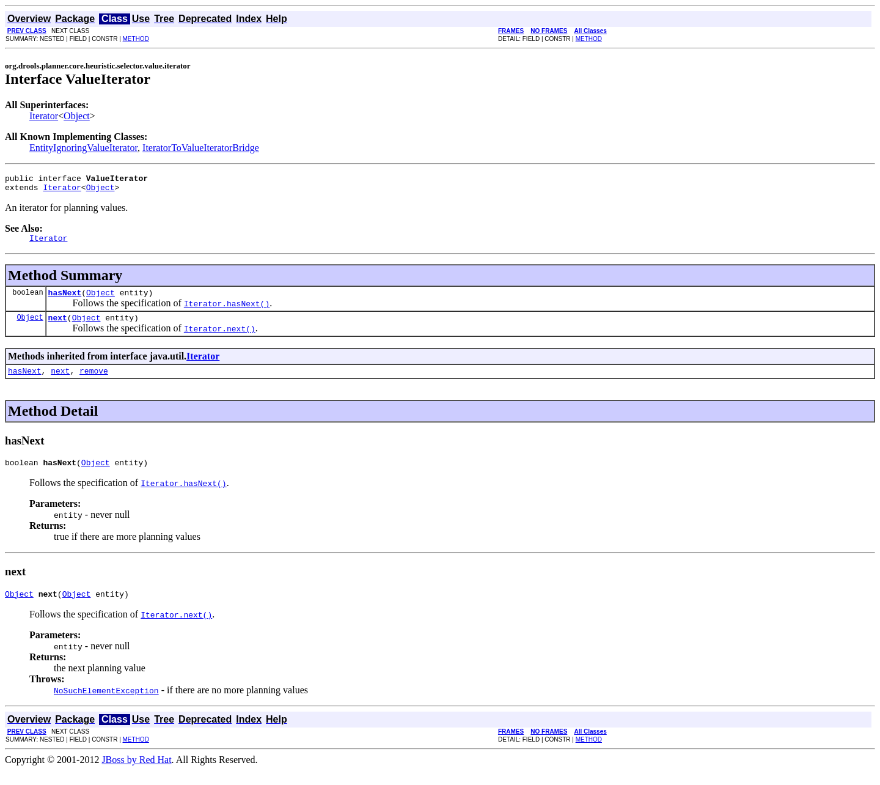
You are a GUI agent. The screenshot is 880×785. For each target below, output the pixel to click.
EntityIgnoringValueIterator (83, 147)
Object (77, 116)
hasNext (65, 299)
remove (93, 381)
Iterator (43, 116)
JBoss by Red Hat (136, 774)
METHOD (136, 38)
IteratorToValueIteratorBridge (200, 147)
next (57, 326)
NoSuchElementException (106, 704)
